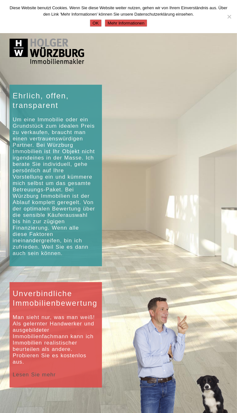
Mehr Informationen (126, 23)
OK (96, 23)
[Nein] (229, 16)
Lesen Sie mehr (34, 375)
